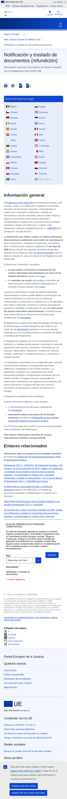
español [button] (50, 13)
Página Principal (11, 34)
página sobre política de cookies (26, 771)
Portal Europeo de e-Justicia (24, 656)
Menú (61, 24)
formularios (25, 318)
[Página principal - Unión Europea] (13, 704)
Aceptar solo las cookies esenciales (28, 793)
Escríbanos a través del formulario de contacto (26, 733)
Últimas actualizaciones (23, 6)
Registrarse (42, 6)
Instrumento (12, 567)
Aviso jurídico (10, 670)
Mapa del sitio (10, 687)
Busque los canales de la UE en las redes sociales (27, 751)
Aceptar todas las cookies (24, 786)
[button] (7, 631)
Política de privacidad (14, 674)
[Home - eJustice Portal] (8, 13)
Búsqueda (58, 13)
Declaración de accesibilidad (17, 679)
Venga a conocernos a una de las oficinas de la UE (28, 738)
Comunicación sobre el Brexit (17, 683)
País (8, 556)
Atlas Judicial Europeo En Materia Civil (22, 39)
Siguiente (52, 555)
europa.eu (24, 710)
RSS (8, 6)
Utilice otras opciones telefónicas (19, 729)
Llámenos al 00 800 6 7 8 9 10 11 (19, 725)
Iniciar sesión (56, 6)
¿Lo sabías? (59, 2)
